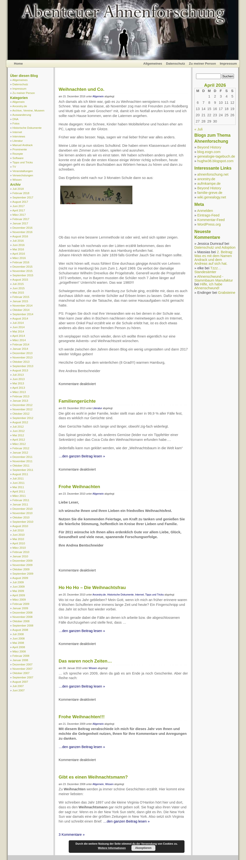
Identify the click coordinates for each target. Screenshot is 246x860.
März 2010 (19, 547)
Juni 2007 (18, 690)
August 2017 (20, 201)
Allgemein (18, 101)
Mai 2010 (18, 539)
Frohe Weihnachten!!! (82, 716)
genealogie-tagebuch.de (216, 156)
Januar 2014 (20, 348)
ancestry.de (206, 179)
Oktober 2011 (21, 465)
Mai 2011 (18, 487)
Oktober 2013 (21, 361)
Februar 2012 (20, 448)
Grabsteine (226, 293)
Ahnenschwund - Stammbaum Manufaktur (213, 278)
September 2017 (22, 197)
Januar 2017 (20, 223)
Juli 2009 (18, 582)
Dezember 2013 (22, 353)
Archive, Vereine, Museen (28, 110)
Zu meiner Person (202, 63)
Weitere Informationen (112, 848)
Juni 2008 (18, 638)
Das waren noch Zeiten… (85, 660)
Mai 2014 (18, 331)
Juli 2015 (18, 283)
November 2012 (22, 409)
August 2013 (20, 370)
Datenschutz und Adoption (214, 247)
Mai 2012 (18, 435)
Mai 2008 (18, 642)
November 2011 (22, 461)
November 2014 (22, 305)
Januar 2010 (20, 556)
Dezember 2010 (22, 508)
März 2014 (19, 340)
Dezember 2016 (22, 227)
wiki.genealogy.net (211, 197)
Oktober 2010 (21, 517)
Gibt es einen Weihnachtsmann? (93, 777)
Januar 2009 (20, 608)
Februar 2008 (20, 655)
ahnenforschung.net (212, 174)
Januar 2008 (20, 660)
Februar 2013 (20, 396)
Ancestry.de (19, 106)
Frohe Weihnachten (79, 486)
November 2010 (22, 513)
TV (14, 166)
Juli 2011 (18, 478)
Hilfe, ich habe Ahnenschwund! (208, 286)
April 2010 (18, 543)
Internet (17, 132)
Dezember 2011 (22, 456)
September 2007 (22, 677)
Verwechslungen (22, 175)
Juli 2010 (18, 530)
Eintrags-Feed (208, 215)
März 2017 (19, 214)
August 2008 (20, 629)
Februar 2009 (20, 603)
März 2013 (19, 391)
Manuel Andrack (22, 145)
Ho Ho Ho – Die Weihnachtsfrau (92, 587)
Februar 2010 (20, 551)
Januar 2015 (20, 301)
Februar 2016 (20, 262)
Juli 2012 (18, 426)
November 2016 (22, 231)
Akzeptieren (143, 848)
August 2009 (20, 577)
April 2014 (18, 335)
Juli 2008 (18, 634)
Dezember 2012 (22, 404)
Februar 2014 (20, 344)
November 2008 (22, 616)
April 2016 (18, 253)
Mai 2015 (18, 292)
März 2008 (19, 651)
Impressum (228, 63)
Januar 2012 (20, 452)
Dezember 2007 (22, 664)
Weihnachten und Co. (81, 89)
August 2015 (20, 279)
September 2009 (22, 573)
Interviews (18, 136)
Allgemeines (152, 63)
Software (18, 158)
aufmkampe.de (209, 183)
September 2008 (22, 625)
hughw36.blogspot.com (215, 161)
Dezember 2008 (22, 612)
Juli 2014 (18, 322)
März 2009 (19, 599)
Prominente (19, 149)
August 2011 (20, 474)
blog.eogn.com (208, 152)
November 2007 (22, 668)
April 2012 (18, 439)
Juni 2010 (18, 534)
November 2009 (22, 564)
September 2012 (22, 417)
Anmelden (205, 211)
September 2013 (22, 366)
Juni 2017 (18, 206)
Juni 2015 (18, 288)
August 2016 (20, 236)
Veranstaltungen (22, 170)
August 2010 (20, 526)
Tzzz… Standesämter (207, 270)
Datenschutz (175, 63)
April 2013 (18, 387)
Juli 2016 (18, 240)
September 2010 (22, 521)
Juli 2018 (18, 188)
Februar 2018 (20, 193)
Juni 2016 (18, 244)
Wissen (17, 179)
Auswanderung (21, 114)
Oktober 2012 (21, 413)
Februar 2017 (20, 219)
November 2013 (22, 357)
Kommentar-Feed (211, 220)
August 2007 (20, 681)
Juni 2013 (18, 379)
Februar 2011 (20, 500)
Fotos (15, 123)
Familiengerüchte (77, 401)
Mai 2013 (18, 383)
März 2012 (19, 443)
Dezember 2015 (22, 266)
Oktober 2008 (21, 621)
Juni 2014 (18, 327)
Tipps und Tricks (22, 162)
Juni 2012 (18, 430)
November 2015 (22, 270)
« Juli (198, 129)
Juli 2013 (18, 374)
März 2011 (19, 495)
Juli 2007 (18, 686)
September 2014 (22, 314)
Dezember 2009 (22, 560)
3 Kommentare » (72, 834)
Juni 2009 (18, 586)
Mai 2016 (18, 249)
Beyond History (209, 147)
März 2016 (19, 257)
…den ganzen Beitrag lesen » (82, 456)
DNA (15, 119)
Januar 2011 (20, 504)
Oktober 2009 (21, 569)
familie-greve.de (209, 193)
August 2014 (20, 318)
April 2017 (18, 210)
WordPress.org (209, 224)
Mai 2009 (18, 590)
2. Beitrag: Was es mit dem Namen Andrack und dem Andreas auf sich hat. (213, 257)
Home (18, 63)
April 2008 (18, 647)
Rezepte (17, 153)
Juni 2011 (18, 482)
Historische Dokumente (27, 127)
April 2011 (18, 491)
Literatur (17, 140)
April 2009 (18, 595)
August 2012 (20, 422)
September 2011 (22, 469)
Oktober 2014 (21, 309)
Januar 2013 (20, 400)
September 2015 (22, 275)
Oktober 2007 (21, 673)
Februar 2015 (20, 296)
